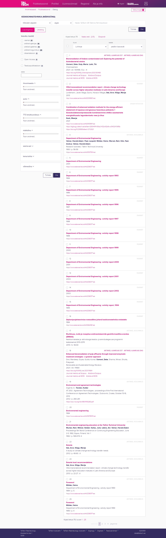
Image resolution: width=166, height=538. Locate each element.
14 (70, 287)
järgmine (113, 524)
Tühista (133, 29)
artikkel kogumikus (33, 50)
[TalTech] (24, 3)
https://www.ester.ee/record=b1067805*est (81, 416)
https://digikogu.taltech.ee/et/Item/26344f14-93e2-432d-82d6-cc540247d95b (93, 127)
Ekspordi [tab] (101, 37)
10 (70, 230)
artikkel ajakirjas (32, 44)
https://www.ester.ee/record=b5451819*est (80, 124)
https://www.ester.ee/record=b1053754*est (80, 152)
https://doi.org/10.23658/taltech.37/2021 (80, 129)
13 (70, 273)
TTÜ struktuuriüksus (32, 115)
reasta (111, 43)
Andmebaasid (30, 10)
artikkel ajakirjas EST (113, 55)
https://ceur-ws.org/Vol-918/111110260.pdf (80, 402)
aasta (23, 72)
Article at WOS (91, 78)
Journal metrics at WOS (75, 78)
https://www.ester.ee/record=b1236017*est (80, 167)
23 (70, 459)
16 (70, 316)
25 (70, 499)
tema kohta (28, 156)
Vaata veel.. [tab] (88, 37)
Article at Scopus (94, 75)
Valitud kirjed (138, 10)
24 (70, 479)
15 (70, 302)
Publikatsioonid (44, 10)
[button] (145, 3)
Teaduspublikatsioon (33, 66)
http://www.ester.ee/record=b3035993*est (80, 98)
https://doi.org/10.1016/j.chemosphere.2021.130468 (83, 73)
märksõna (28, 130)
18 (70, 351)
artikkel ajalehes (32, 47)
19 (70, 382)
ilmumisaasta (29, 83)
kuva (74, 43)
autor (26, 99)
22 (70, 442)
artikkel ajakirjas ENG (133, 55)
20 (70, 407)
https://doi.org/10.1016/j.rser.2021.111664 (79, 371)
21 (70, 422)
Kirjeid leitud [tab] (72, 37)
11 (70, 244)
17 (70, 331)
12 (70, 259)
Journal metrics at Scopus (76, 75)
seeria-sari (28, 146)
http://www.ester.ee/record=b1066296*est (80, 325)
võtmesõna (28, 166)
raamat (28, 40)
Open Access (31, 59)
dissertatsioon (31, 53)
